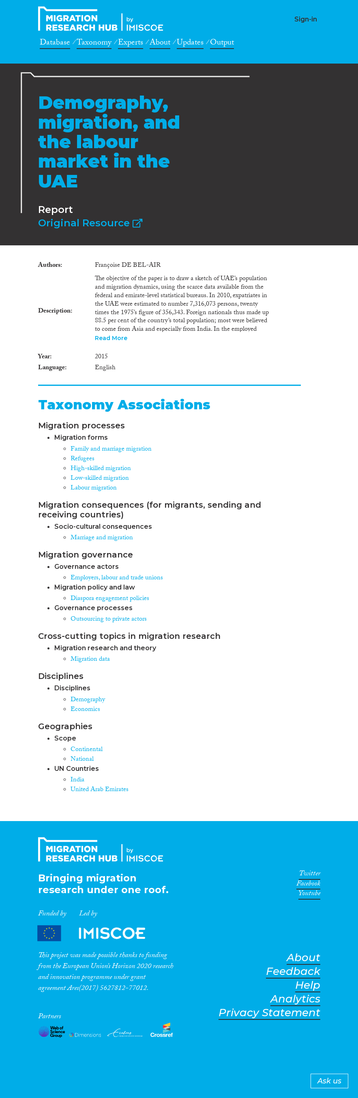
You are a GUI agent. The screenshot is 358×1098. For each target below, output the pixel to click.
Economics (85, 709)
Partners (98, 933)
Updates (190, 43)
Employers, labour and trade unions (117, 578)
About (160, 43)
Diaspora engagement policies (110, 599)
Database (55, 43)
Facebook (308, 885)
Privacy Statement (269, 1012)
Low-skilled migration (100, 478)
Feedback (293, 971)
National (82, 759)
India (77, 780)
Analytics (295, 999)
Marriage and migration (102, 538)
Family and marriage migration (111, 449)
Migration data (90, 659)
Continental (87, 750)
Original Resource (90, 223)
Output (222, 43)
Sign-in (305, 19)
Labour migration (94, 488)
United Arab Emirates (100, 790)
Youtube (309, 895)
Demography (88, 700)
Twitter (309, 875)
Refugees (82, 459)
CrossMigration (103, 18)
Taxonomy (94, 43)
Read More (111, 338)
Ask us (329, 1081)
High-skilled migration (101, 469)
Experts (130, 43)
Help (307, 985)
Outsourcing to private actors (109, 619)
